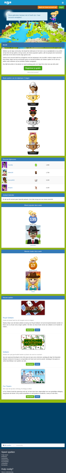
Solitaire (6, 352)
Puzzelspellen (5, 461)
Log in (61, 7)
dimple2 (10, 187)
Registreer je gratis (33, 68)
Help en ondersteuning (7, 472)
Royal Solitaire (8, 318)
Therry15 (33, 104)
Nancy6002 (11, 180)
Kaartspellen (4, 458)
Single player (4, 455)
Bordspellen (4, 465)
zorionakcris (33, 153)
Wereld (5, 45)
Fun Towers (7, 386)
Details (37, 330)
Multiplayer (4, 456)
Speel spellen (8, 452)
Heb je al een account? (33, 72)
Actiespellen (4, 463)
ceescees (33, 245)
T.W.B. (33, 291)
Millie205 (10, 172)
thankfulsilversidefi (33, 128)
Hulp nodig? (7, 469)
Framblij (10, 165)
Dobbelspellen (5, 460)
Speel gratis (30, 330)
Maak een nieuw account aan (48, 7)
